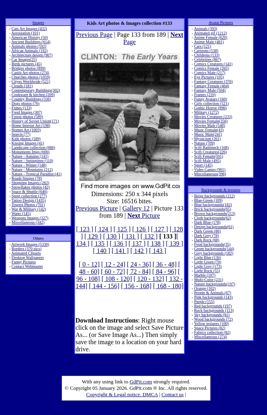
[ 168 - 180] (168, 286)
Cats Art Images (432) (29, 28)
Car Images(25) (24, 59)
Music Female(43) (209, 130)
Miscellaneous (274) (210, 337)
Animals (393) (205, 28)
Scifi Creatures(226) (210, 152)
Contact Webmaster (27, 266)
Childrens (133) (206, 55)
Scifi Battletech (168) (211, 147)
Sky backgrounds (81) (211, 315)
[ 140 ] (101, 250)
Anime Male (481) (209, 42)
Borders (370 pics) (26, 249)
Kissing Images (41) (28, 143)
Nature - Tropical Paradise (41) (36, 174)
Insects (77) (21, 134)
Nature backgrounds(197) (214, 284)
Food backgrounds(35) (212, 244)
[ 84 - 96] (164, 271)
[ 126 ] (141, 229)
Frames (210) (205, 94)
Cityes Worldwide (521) (31, 81)
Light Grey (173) (207, 266)
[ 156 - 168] (136, 286)
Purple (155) (204, 301)
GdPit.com (140, 382)
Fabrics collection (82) (212, 332)
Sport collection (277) (29, 196)
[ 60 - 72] (113, 271)
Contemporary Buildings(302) (36, 90)
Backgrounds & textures (220, 190)
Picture (143, 215)
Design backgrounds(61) (214, 227)
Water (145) (21, 213)
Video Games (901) (209, 169)
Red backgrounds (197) (213, 306)
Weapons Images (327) (30, 218)
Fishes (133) (22, 108)
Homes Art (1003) (26, 130)
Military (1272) (206, 112)
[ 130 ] (111, 236)
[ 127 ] (159, 229)
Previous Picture (97, 208)
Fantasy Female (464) (211, 86)
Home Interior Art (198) (31, 125)
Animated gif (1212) (210, 33)
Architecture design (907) (32, 55)
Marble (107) (204, 275)
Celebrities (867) (207, 59)
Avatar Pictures (220, 22)
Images (38, 22)
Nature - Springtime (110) (32, 160)
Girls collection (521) (211, 103)
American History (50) (29, 37)
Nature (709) (204, 143)
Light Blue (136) (207, 257)
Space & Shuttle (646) (29, 191)
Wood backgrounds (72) (213, 319)
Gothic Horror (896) (210, 108)
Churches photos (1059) (31, 77)
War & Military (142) (29, 209)
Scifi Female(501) (208, 156)
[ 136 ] (118, 243)
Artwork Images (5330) (30, 244)
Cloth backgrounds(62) (212, 218)
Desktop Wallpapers (28, 257)
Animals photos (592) (28, 46)
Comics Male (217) (209, 72)
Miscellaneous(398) (210, 174)
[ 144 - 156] (104, 286)
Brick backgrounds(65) (212, 209)
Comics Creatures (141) (213, 64)
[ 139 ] (174, 243)
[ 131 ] (130, 236)
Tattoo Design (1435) (29, 200)
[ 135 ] (99, 243)
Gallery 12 (136, 208)
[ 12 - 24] (113, 264)
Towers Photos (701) (28, 204)
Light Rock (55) (207, 271)
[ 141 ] (120, 250)
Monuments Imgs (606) (30, 152)
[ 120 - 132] (149, 278)
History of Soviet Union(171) (35, 121)
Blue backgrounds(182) (213, 204)
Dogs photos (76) (25, 103)
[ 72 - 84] (139, 271)
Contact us (173, 394)
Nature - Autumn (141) (30, 156)
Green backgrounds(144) (214, 249)
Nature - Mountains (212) (32, 169)
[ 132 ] (149, 236)
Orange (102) (205, 288)
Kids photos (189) (26, 138)
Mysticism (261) (207, 138)
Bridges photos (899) (28, 68)
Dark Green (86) (207, 231)
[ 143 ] (157, 250)
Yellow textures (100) (211, 323)
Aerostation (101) (25, 33)
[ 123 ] (84, 229)
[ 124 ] (103, 229)
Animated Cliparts (26, 253)
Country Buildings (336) (31, 99)
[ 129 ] (93, 236)
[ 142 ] (139, 250)
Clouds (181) (22, 86)
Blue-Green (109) (208, 200)
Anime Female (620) (210, 37)
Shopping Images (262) (30, 182)
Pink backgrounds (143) (213, 297)
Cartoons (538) (206, 50)
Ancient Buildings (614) (30, 42)
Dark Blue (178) (207, 222)
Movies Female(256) (211, 121)
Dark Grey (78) (206, 235)
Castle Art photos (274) (30, 72)
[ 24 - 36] (139, 264)
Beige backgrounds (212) (214, 196)
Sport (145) (203, 165)
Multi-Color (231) (208, 279)
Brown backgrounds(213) (214, 213)
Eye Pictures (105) (209, 77)
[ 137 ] (137, 243)
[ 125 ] (122, 229)
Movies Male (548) (209, 125)
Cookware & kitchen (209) (33, 94)
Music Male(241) (208, 134)
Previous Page (94, 34)
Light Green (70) (207, 262)
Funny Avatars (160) (210, 99)
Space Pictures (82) (209, 328)
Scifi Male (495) (207, 160)
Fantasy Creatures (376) (213, 81)
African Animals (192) (29, 50)
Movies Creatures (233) (213, 116)
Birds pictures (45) (27, 64)
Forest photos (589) (27, 116)
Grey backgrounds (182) (213, 253)
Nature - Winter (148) (29, 165)
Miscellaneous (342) (28, 222)
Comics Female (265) (211, 68)
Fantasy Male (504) (209, 90)
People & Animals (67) (212, 293)
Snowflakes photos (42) (31, 187)
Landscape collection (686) (33, 147)
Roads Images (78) (27, 178)
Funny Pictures (24, 262)
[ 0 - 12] (89, 264)
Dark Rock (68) (206, 240)
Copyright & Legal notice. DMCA (122, 394)
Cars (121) (202, 46)
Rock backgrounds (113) (214, 310)
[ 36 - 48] (164, 264)
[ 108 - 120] (116, 278)
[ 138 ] (155, 243)
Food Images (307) (27, 112)
